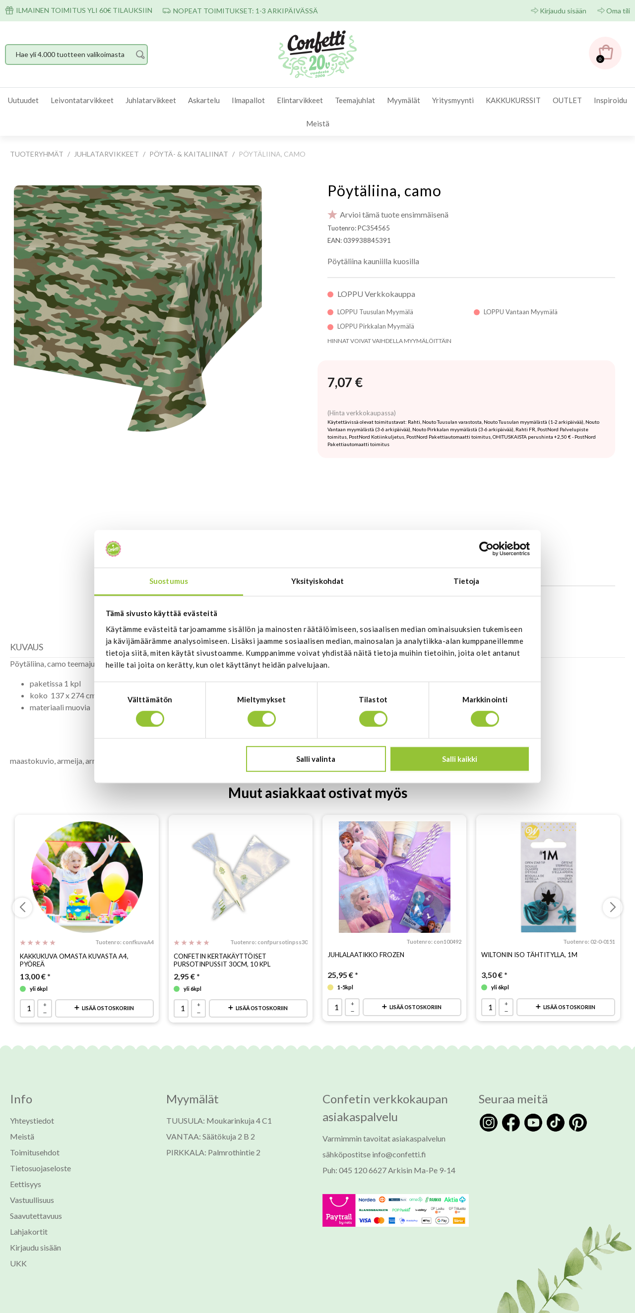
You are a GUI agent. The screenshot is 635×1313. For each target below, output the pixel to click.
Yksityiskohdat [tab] (317, 581)
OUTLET (567, 100)
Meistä (317, 123)
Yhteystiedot (32, 1094)
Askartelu (204, 100)
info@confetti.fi (399, 1128)
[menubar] (317, 112)
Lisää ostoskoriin (107, 982)
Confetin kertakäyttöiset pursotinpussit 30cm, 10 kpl (222, 934)
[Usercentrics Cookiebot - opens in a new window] (486, 548)
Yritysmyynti (453, 100)
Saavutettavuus (36, 1190)
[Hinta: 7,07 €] (345, 383)
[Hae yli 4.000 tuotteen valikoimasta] (76, 54)
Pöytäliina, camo (384, 190)
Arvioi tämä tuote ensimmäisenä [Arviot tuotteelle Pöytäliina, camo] (394, 214)
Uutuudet (23, 100)
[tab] (29, 623)
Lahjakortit (29, 1205)
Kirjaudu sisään (563, 10)
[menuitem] (23, 100)
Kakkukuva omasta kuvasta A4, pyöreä (74, 934)
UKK (18, 1237)
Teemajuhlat (355, 100)
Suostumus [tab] (168, 581)
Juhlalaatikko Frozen (365, 929)
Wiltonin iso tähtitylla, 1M (529, 929)
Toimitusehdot (35, 1126)
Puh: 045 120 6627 (354, 1144)
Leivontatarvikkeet (82, 100)
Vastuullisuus (32, 1174)
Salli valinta (315, 758)
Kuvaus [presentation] (26, 621)
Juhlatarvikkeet (151, 100)
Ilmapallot (248, 100)
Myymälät (403, 100)
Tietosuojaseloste (40, 1142)
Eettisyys (25, 1158)
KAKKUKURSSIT (513, 100)
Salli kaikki (459, 758)
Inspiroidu (610, 100)
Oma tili (618, 10)
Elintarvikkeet (300, 100)
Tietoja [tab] (466, 581)
